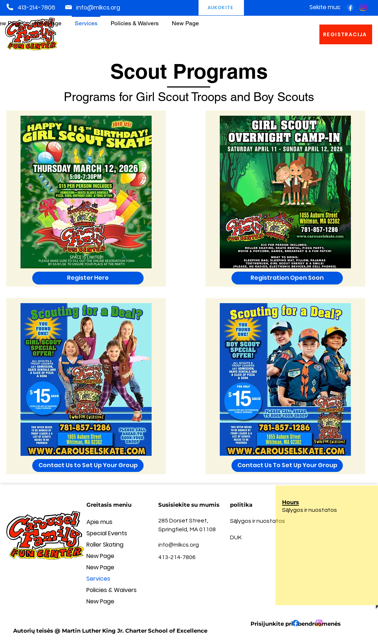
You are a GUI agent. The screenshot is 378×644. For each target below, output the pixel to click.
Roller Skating (104, 544)
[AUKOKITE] (221, 7)
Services (98, 578)
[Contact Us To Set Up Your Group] (287, 465)
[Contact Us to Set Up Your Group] (88, 465)
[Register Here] (88, 278)
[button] (134, 20)
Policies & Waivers (111, 590)
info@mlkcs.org (98, 7)
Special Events (106, 533)
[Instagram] (363, 7)
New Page (100, 556)
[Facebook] (350, 7)
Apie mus (99, 522)
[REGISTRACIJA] (345, 34)
